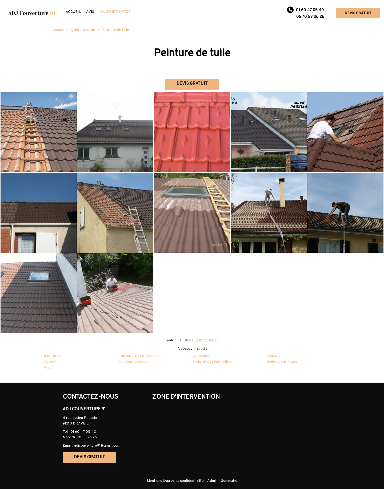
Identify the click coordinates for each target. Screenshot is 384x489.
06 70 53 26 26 (84, 437)
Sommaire (229, 481)
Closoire (50, 362)
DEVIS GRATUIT (358, 13)
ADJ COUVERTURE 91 (202, 340)
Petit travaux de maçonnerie (138, 356)
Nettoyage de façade (282, 362)
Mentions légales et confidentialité (175, 481)
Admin (212, 481)
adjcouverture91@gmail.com (97, 445)
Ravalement (52, 356)
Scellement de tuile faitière (212, 362)
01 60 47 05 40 (83, 432)
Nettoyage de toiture (133, 362)
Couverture (201, 356)
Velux (48, 368)
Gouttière (274, 356)
